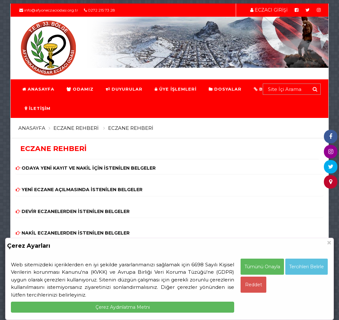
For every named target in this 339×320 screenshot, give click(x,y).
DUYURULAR (123, 89)
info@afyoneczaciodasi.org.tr (48, 10)
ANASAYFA (38, 89)
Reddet (253, 285)
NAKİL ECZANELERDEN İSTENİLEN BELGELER (73, 233)
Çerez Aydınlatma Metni (123, 307)
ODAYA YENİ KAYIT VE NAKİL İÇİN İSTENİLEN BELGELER (86, 168)
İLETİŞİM (37, 108)
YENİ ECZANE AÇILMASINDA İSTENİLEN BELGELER (79, 189)
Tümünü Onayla (262, 267)
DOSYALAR (225, 89)
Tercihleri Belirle (306, 267)
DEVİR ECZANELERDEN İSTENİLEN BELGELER (73, 211)
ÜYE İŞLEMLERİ (175, 89)
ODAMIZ (80, 89)
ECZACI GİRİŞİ (269, 10)
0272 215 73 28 (99, 10)
